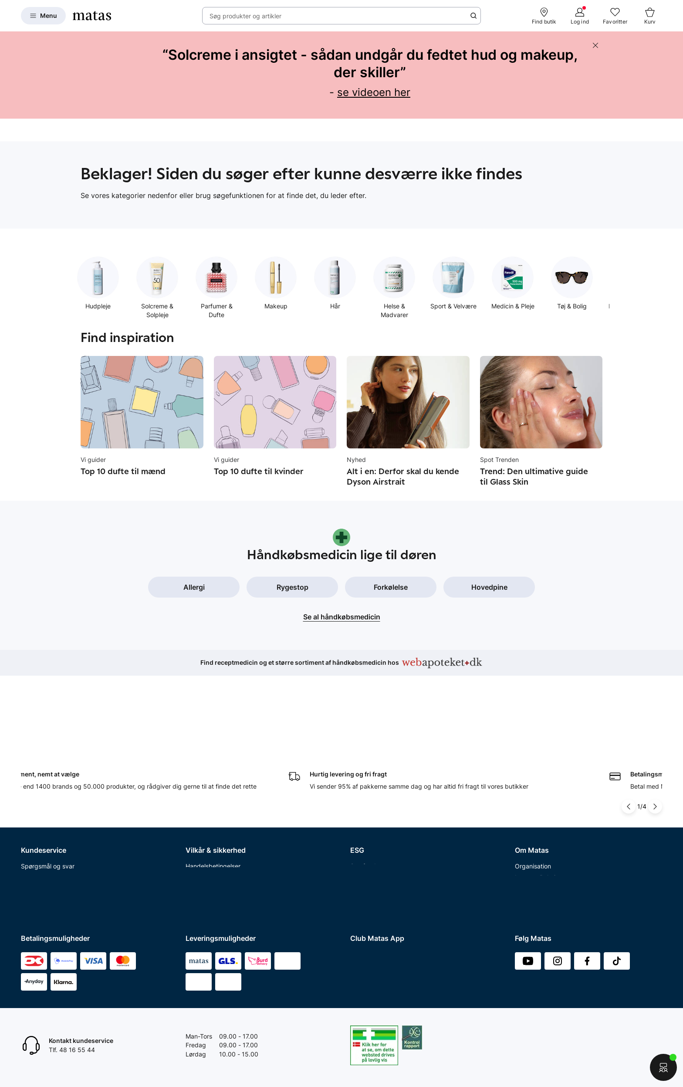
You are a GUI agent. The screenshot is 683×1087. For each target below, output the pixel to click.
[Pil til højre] (655, 719)
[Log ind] (579, 15)
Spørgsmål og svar (47, 778)
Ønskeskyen (38, 868)
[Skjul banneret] (595, 45)
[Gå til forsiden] (92, 15)
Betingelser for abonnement (225, 789)
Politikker (363, 812)
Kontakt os (36, 789)
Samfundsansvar (374, 778)
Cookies (197, 812)
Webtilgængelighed (213, 846)
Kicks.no (527, 868)
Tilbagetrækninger (47, 823)
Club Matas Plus (44, 857)
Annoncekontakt (538, 823)
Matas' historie (535, 834)
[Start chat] (663, 1067)
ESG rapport (367, 823)
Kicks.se (526, 857)
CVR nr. (525, 891)
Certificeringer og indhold (386, 800)
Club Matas (37, 846)
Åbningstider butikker (51, 812)
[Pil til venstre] (629, 719)
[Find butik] (544, 15)
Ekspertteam (39, 834)
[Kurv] (650, 15)
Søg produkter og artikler (245, 16)
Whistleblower (535, 800)
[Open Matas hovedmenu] (43, 15)
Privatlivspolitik (207, 800)
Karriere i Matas (537, 846)
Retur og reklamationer (53, 800)
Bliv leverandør (536, 902)
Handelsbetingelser (213, 778)
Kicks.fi (525, 880)
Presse (524, 812)
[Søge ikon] (473, 16)
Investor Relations (540, 789)
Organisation (533, 778)
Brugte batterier (208, 834)
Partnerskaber (370, 789)
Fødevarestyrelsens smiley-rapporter (238, 823)
